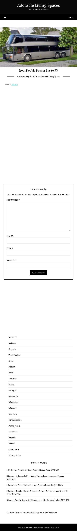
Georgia (12, 349)
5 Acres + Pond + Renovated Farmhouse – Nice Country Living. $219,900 (38, 500)
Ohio (10, 361)
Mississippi (13, 402)
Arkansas (12, 337)
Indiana (11, 367)
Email (10, 248)
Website (11, 260)
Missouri (12, 408)
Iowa (10, 372)
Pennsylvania (14, 426)
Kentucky (12, 378)
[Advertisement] (38, 152)
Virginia (11, 437)
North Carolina (14, 420)
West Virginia (14, 355)
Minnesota (13, 396)
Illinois (11, 443)
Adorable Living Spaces (38, 5)
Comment (13, 200)
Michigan (12, 390)
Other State (13, 449)
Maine (11, 384)
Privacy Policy (14, 455)
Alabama (12, 343)
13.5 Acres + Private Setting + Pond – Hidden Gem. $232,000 (33, 470)
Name (10, 236)
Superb (56, 527)
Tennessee (13, 431)
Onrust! (15, 85)
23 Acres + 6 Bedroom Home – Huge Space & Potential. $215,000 (35, 485)
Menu (70, 17)
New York (12, 414)
